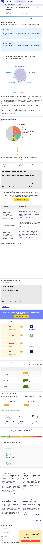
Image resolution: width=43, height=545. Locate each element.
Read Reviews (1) (26, 375)
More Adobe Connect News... (35, 520)
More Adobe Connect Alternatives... (34, 358)
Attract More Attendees (24, 45)
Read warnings (8, 454)
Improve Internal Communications (10, 45)
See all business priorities (8, 49)
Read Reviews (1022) (14, 405)
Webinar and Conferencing (9, 4)
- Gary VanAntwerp (34, 107)
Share (3, 493)
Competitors (23, 18)
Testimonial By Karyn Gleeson (25, 226)
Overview (3, 18)
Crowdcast (27, 109)
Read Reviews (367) (27, 381)
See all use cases (6, 37)
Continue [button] (30, 540)
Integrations (32, 18)
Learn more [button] (26, 537)
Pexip (31, 109)
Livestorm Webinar (12, 109)
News (39, 18)
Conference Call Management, (26, 31)
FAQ (17, 18)
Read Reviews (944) (34, 405)
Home (2, 4)
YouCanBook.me (20, 109)
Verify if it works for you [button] (21, 312)
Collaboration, (16, 31)
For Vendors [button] (38, 1)
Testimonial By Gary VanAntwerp (26, 217)
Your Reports (30, 1)
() (7, 12)
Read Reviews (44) (27, 387)
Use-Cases (10, 18)
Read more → (17, 493)
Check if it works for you (21, 199)
